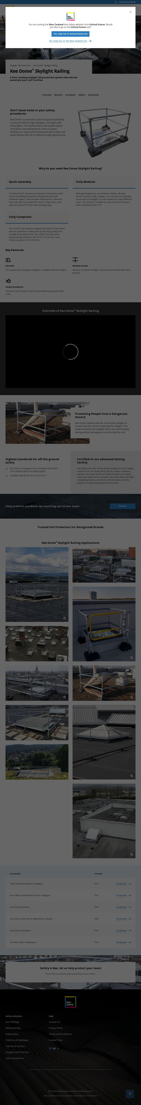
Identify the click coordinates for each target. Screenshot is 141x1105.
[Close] (130, 12)
